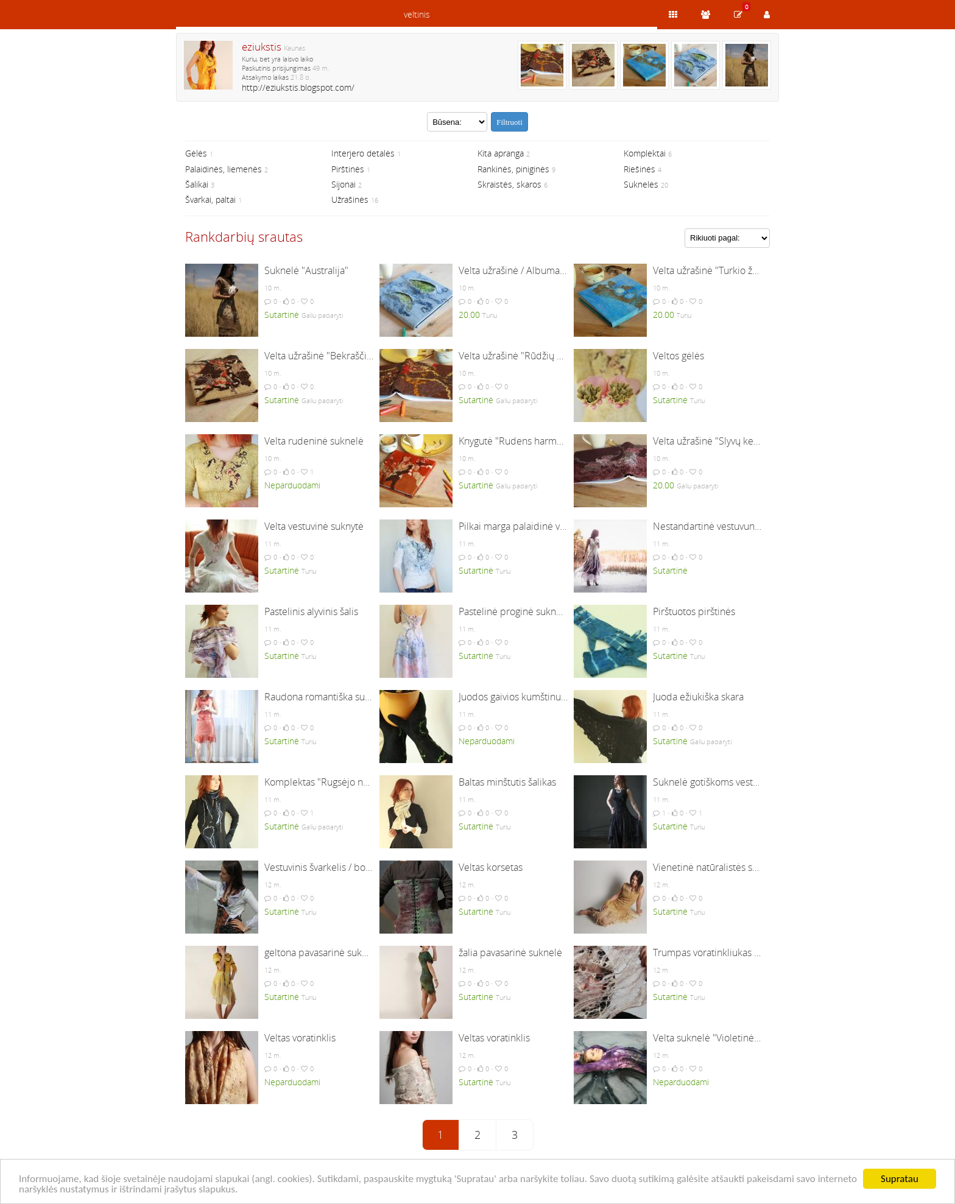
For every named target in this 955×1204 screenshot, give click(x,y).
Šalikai (196, 184)
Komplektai (645, 153)
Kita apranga (500, 153)
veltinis (417, 14)
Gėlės (196, 153)
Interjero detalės (363, 153)
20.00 (469, 314)
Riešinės (639, 169)
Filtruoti (509, 122)
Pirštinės (347, 169)
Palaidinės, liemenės (223, 169)
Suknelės (641, 184)
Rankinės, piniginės (513, 169)
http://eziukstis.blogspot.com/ (298, 87)
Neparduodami (292, 485)
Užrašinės (349, 199)
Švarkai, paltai (210, 199)
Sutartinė (281, 314)
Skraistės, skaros (509, 184)
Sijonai (343, 184)
